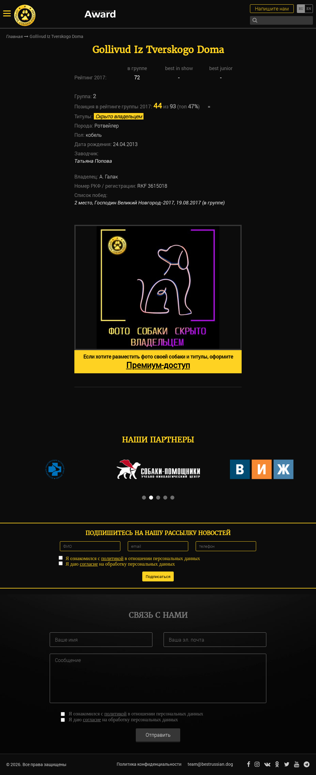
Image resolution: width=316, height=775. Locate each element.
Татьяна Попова (93, 161)
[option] (158, 299)
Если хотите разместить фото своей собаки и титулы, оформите (158, 361)
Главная (14, 36)
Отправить (158, 734)
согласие (89, 564)
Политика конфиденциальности (149, 764)
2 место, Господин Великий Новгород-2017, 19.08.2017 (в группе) (149, 203)
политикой (112, 558)
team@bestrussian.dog (210, 764)
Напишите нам (272, 8)
